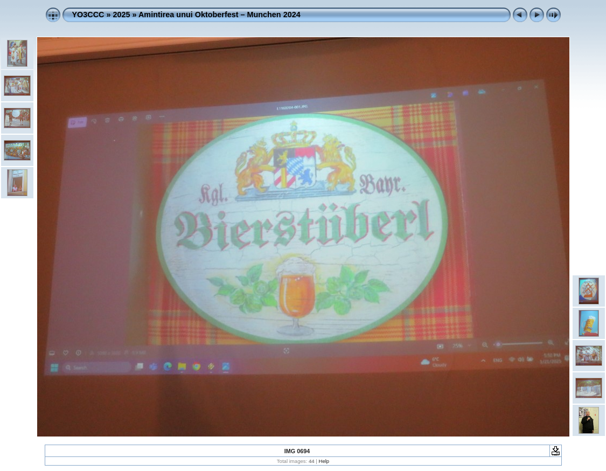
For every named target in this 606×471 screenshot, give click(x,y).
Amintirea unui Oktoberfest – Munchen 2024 (219, 14)
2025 (121, 14)
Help (323, 461)
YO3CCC (88, 14)
